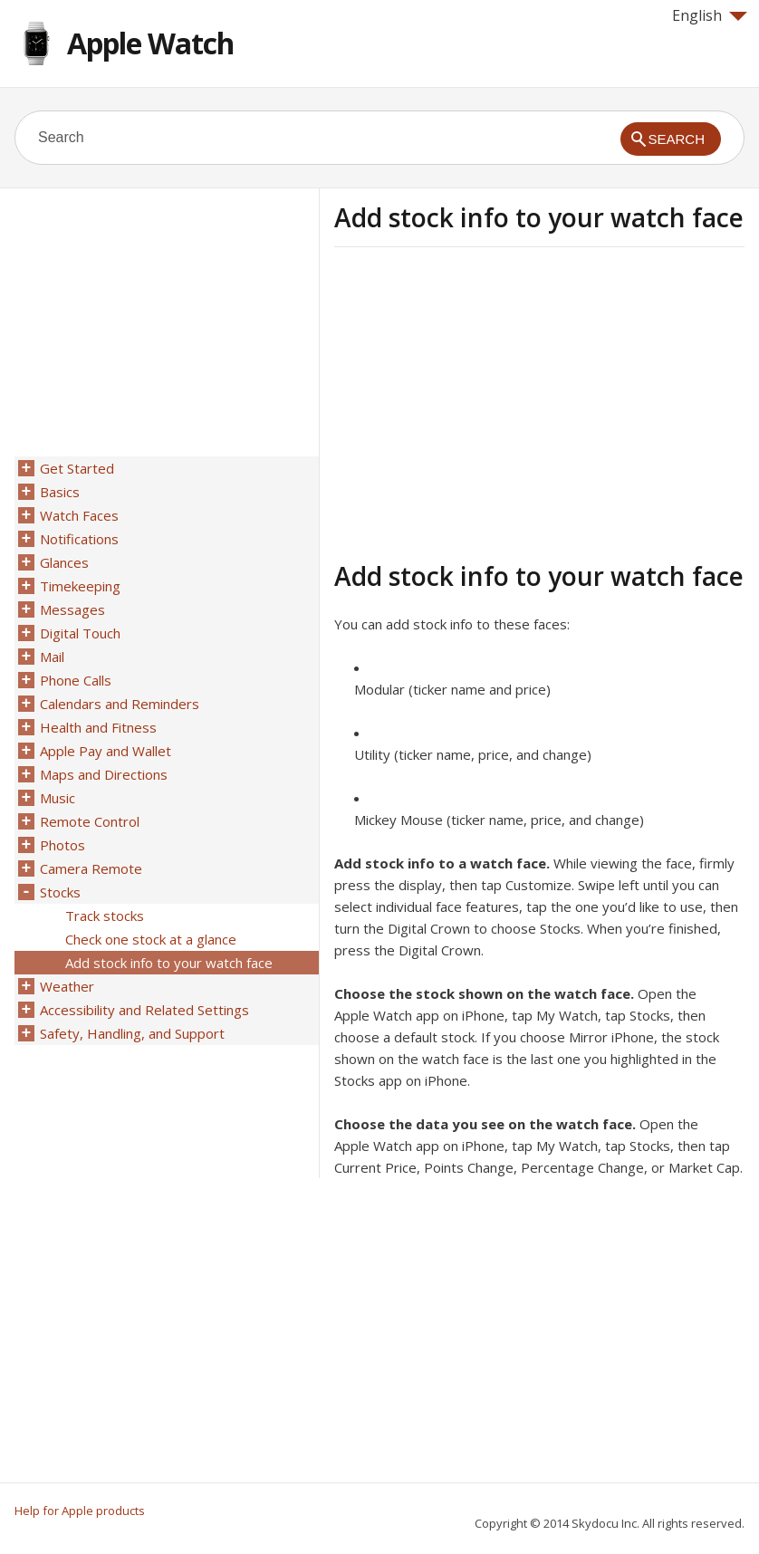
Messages (72, 609)
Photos (62, 845)
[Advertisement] (486, 401)
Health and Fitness (98, 727)
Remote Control (89, 821)
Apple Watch (150, 43)
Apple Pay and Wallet (105, 751)
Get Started (77, 468)
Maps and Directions (104, 774)
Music (57, 798)
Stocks (60, 892)
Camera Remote (91, 868)
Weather (67, 986)
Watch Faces (79, 515)
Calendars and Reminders (119, 704)
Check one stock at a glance (150, 939)
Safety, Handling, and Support (132, 1033)
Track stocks (104, 915)
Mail (52, 657)
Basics (60, 492)
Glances (64, 562)
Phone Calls (75, 680)
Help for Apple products (79, 1510)
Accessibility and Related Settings (144, 1010)
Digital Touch (80, 633)
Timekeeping (80, 586)
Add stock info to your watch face (169, 963)
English (709, 15)
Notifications (79, 539)
